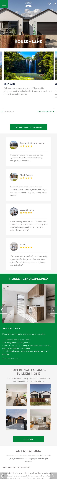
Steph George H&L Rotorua (28, 154)
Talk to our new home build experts (28, 408)
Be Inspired (29, 341)
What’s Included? (11, 230)
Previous (3, 211)
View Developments (45, 111)
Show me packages (10, 260)
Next (53, 211)
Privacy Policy (39, 465)
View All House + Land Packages (28, 127)
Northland (9, 84)
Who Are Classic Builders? (16, 368)
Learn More (7, 396)
